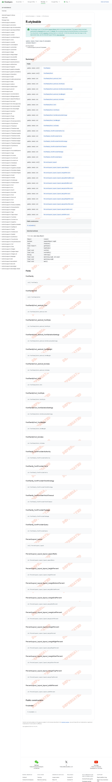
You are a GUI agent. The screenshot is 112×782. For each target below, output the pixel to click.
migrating (45, 33)
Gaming (39, 777)
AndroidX (40, 31)
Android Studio (105, 2)
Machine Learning (41, 779)
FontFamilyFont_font (50, 104)
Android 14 (70, 779)
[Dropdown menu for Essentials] (24, 2)
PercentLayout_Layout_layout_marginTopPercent (58, 209)
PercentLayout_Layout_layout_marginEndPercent (58, 183)
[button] (10, 22)
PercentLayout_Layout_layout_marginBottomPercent (59, 178)
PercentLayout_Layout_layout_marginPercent (57, 193)
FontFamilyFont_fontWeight (52, 120)
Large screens (55, 777)
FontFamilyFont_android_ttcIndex (54, 99)
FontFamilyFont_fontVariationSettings (55, 115)
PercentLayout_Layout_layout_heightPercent (57, 172)
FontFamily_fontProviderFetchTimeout (55, 146)
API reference (6, 7)
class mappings (60, 35)
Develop (38, 16)
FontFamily (47, 68)
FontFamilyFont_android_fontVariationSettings (58, 89)
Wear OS (54, 779)
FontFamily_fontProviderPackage (53, 151)
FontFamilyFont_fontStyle (51, 110)
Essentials (19, 2)
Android (25, 777)
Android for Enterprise (28, 779)
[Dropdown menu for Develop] (47, 2)
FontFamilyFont (48, 73)
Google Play (54, 2)
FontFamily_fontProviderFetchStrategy (55, 141)
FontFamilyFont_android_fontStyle (54, 83)
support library (52, 29)
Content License (65, 722)
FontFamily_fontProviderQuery (53, 157)
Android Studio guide (87, 779)
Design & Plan (31, 2)
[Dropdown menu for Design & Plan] (37, 2)
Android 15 (70, 777)
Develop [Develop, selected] (43, 2)
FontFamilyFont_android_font (52, 78)
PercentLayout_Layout (50, 162)
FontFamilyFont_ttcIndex (51, 125)
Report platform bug (102, 777)
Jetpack (53, 31)
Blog (67, 2)
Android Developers (30, 16)
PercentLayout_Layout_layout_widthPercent (56, 214)
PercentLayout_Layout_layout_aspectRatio (56, 167)
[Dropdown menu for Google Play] (60, 2)
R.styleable (30, 225)
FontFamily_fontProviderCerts (53, 136)
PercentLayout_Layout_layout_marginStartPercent (58, 204)
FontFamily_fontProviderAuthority (54, 131)
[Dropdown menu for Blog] (70, 2)
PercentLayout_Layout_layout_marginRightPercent (58, 199)
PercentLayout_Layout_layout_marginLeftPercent (58, 188)
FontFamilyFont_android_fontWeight (54, 94)
